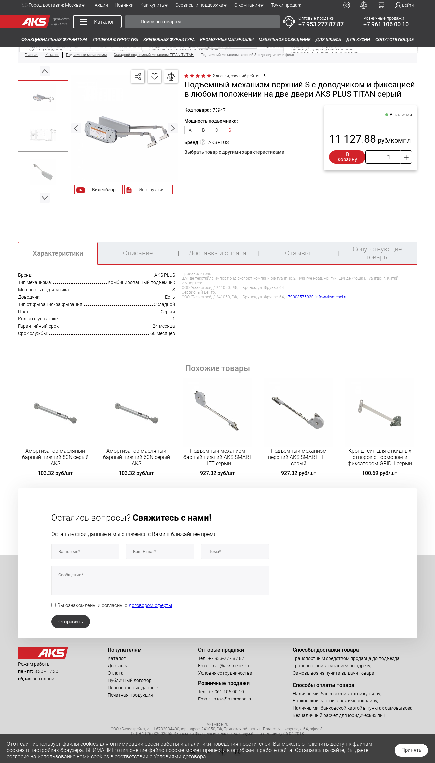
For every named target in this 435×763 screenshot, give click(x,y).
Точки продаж (286, 5)
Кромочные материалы (227, 39)
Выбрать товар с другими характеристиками (234, 152)
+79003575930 (300, 297)
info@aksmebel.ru (331, 297)
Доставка (118, 665)
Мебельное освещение (284, 39)
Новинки (124, 5)
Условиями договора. (180, 756)
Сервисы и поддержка (199, 5)
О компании (247, 5)
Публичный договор (130, 680)
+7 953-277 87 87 (226, 658)
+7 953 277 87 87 (321, 24)
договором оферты (150, 605)
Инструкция (152, 189)
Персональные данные (133, 687)
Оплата (116, 673)
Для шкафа (328, 39)
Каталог (117, 658)
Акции (101, 5)
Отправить (70, 622)
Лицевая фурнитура (115, 39)
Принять (411, 750)
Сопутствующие (394, 39)
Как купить (152, 5)
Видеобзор (104, 189)
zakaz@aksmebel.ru (232, 698)
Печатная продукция (130, 695)
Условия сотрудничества (225, 673)
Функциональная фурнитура (54, 39)
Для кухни (358, 39)
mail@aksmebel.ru (230, 665)
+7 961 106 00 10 (386, 24)
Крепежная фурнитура (169, 39)
